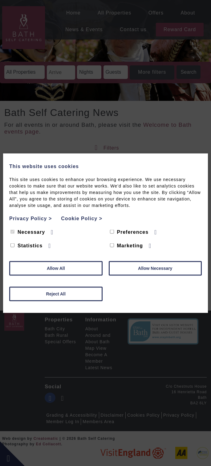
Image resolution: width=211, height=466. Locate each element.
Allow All (56, 268)
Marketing (126, 245)
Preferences (129, 231)
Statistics (26, 245)
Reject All (56, 293)
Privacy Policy (30, 218)
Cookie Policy (81, 218)
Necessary (27, 231)
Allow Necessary (155, 268)
